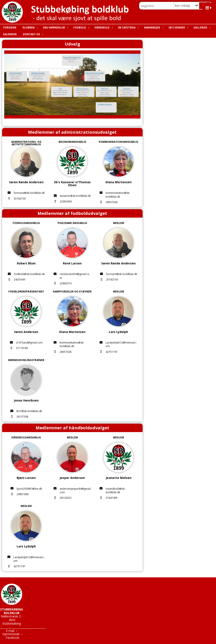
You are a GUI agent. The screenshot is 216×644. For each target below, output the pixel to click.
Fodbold (80, 27)
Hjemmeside (11, 634)
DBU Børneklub (55, 27)
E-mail (10, 631)
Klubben (30, 27)
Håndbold (103, 27)
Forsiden (9, 27)
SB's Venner (178, 27)
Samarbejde (153, 27)
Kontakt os (32, 34)
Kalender (10, 34)
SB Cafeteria (128, 27)
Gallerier (201, 27)
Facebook (12, 638)
